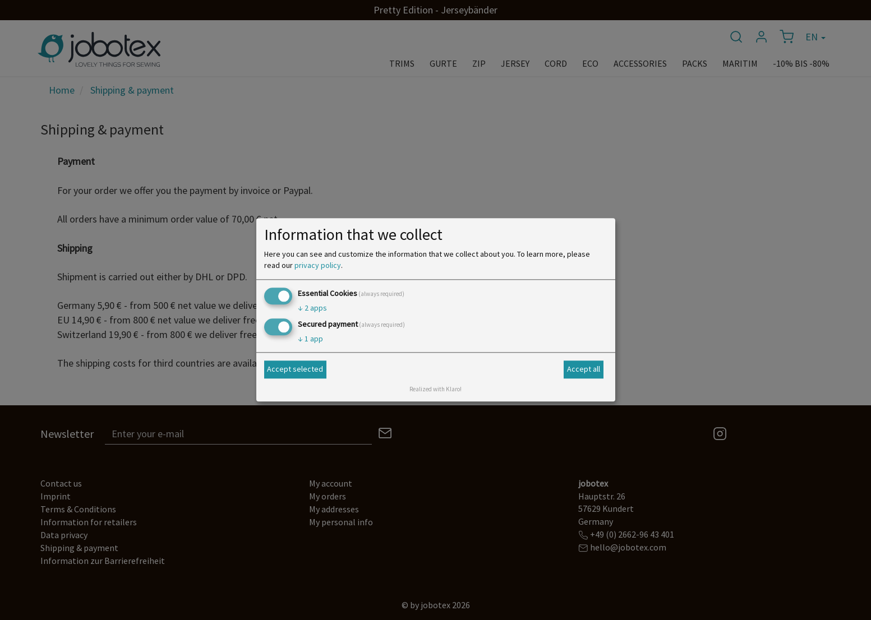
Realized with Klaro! (435, 390)
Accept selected (295, 369)
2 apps (312, 308)
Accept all (583, 369)
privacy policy (317, 265)
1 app (310, 339)
